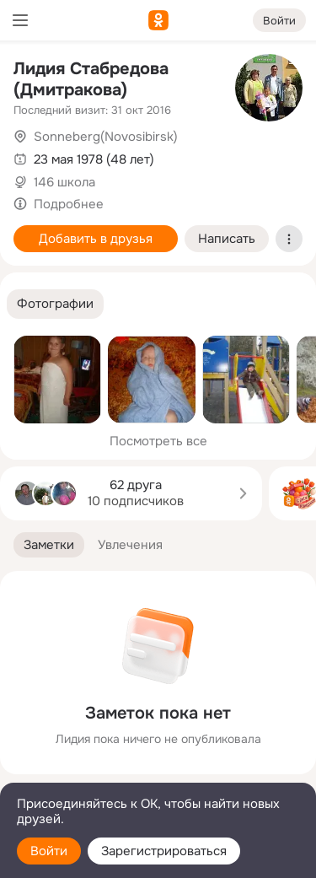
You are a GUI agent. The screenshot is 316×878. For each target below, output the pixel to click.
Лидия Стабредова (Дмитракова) (91, 79)
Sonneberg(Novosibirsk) (106, 136)
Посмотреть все (158, 441)
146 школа (64, 182)
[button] (55, 304)
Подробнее (69, 204)
